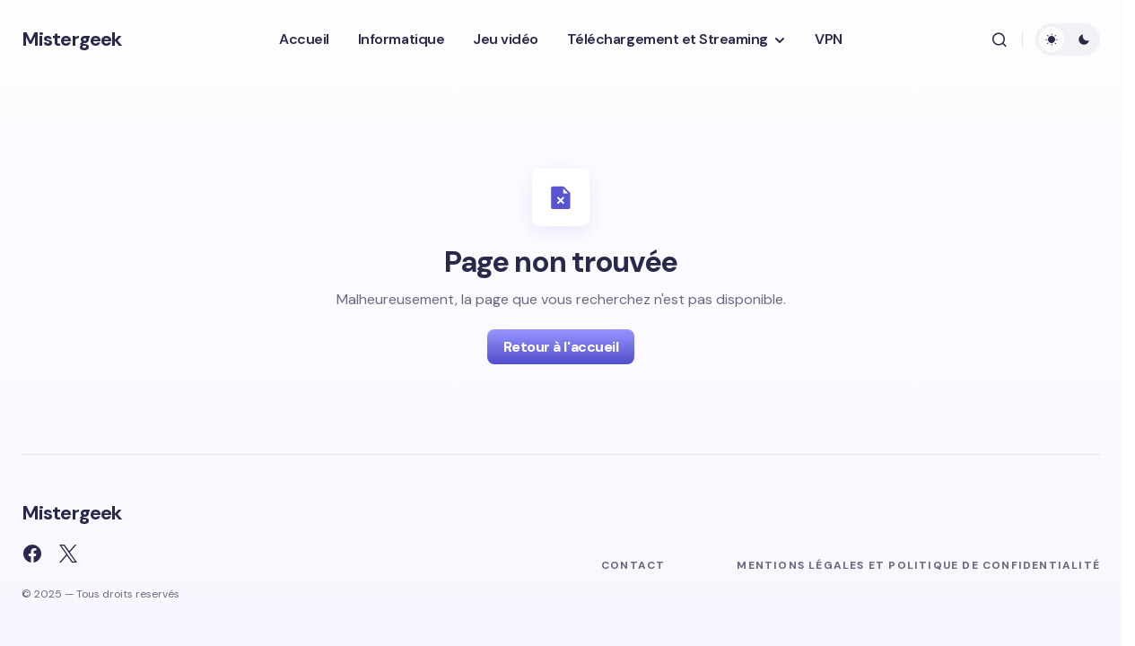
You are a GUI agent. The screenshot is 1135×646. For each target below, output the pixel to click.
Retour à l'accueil (560, 346)
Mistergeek (71, 39)
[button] (999, 39)
